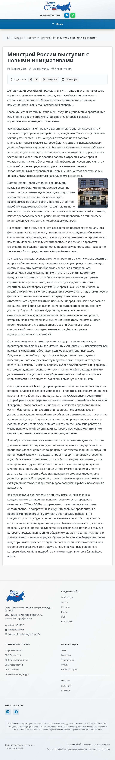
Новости (65, 607)
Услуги (64, 602)
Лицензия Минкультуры (17, 674)
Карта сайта (67, 621)
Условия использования (99, 749)
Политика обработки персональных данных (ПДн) (88, 744)
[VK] (8, 712)
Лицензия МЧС (12, 669)
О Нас (64, 650)
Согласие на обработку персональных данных (67, 749)
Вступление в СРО (14, 650)
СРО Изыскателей (14, 664)
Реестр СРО (67, 597)
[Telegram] (16, 712)
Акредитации (68, 659)
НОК (63, 616)
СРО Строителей (13, 655)
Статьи (64, 612)
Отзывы (65, 664)
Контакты (66, 655)
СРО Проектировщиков (17, 659)
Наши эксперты (69, 669)
